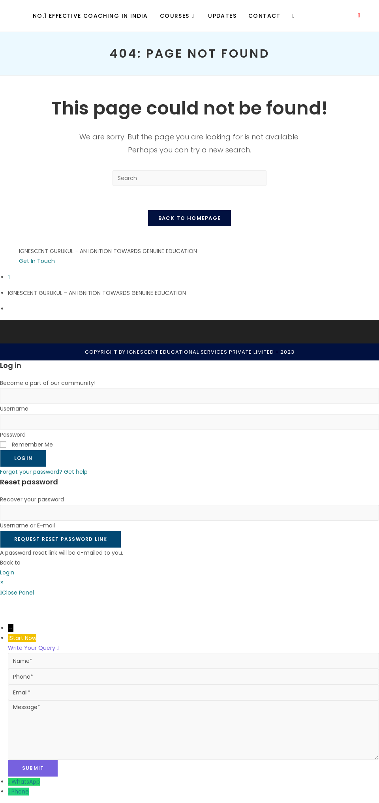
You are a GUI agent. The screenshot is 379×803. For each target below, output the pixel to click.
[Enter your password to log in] (189, 422)
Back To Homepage (189, 218)
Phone (20, 791)
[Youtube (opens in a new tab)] (359, 15)
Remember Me (26, 444)
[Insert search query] (189, 178)
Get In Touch (37, 261)
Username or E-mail (27, 525)
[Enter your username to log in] (189, 396)
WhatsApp (25, 782)
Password (13, 435)
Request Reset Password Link (60, 539)
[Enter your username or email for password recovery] (189, 513)
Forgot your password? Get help (44, 472)
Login (23, 458)
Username (14, 409)
